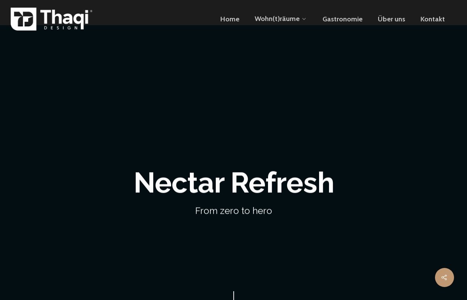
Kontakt (432, 19)
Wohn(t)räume (280, 19)
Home (229, 19)
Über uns (391, 19)
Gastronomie (343, 19)
